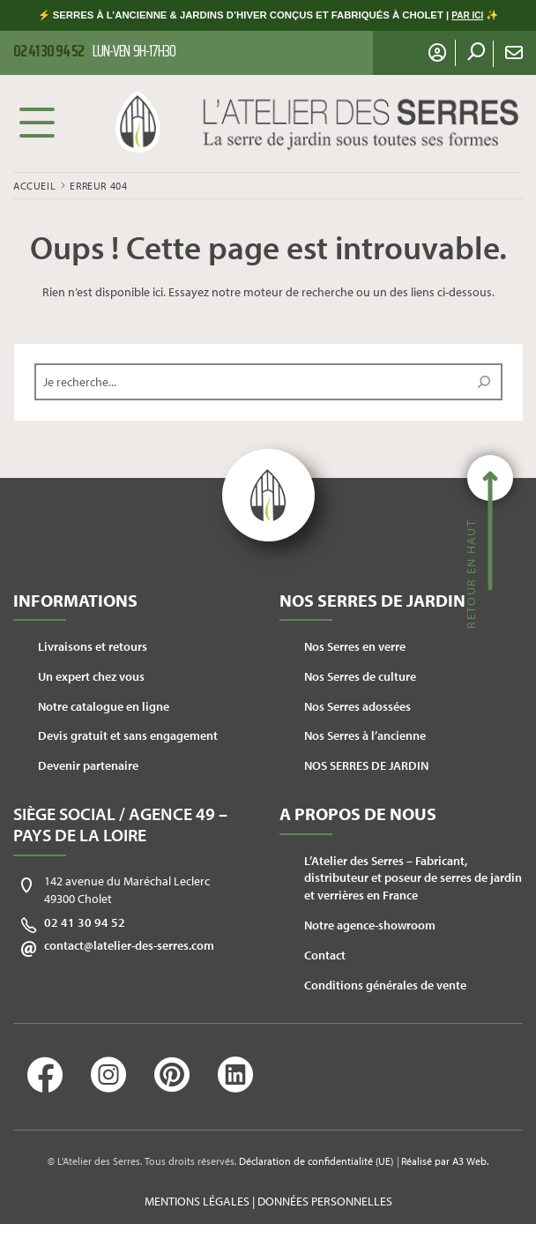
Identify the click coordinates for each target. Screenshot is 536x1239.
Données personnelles (324, 1201)
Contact (325, 955)
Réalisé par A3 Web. (444, 1161)
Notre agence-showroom (370, 925)
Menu (37, 122)
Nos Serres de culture (360, 676)
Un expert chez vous (91, 676)
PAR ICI (467, 15)
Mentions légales (197, 1201)
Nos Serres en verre (355, 646)
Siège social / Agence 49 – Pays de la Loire (120, 824)
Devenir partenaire (88, 765)
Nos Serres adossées (357, 706)
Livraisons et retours (92, 646)
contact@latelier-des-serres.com (129, 945)
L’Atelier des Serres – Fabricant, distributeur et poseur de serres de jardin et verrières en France (413, 878)
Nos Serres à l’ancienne (365, 735)
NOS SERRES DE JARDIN (366, 765)
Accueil (34, 185)
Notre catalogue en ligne (103, 706)
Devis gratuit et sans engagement (128, 735)
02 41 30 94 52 (84, 922)
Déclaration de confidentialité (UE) (316, 1161)
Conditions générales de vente (385, 985)
